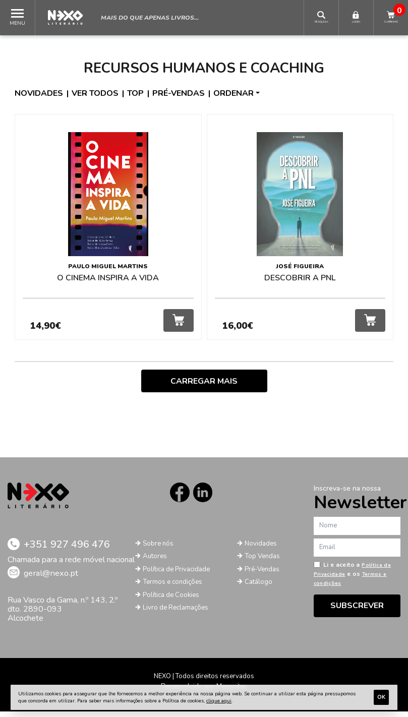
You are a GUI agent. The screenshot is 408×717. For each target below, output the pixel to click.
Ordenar (234, 94)
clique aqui (218, 700)
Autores (157, 561)
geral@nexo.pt (57, 577)
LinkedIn (205, 495)
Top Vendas (265, 561)
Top (136, 94)
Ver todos (95, 94)
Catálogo (260, 586)
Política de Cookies (176, 599)
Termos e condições (177, 586)
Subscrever (357, 607)
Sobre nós (161, 548)
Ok (381, 697)
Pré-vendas (179, 94)
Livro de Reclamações (181, 612)
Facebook (177, 495)
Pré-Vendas (265, 573)
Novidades (39, 94)
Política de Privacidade (182, 573)
